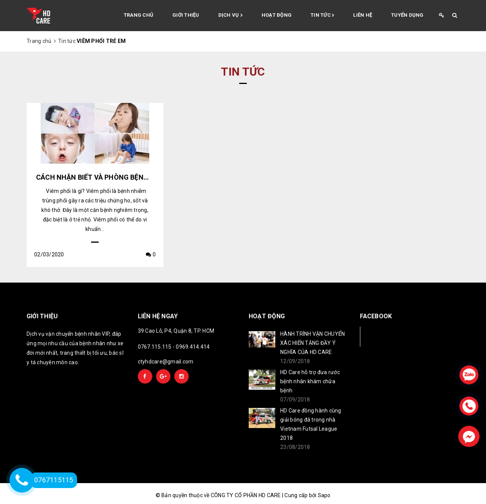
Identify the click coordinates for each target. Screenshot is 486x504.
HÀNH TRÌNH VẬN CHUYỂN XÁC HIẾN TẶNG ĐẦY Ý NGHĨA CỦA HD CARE (312, 343)
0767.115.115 (155, 347)
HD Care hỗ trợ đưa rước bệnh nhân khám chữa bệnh (310, 381)
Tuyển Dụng (407, 15)
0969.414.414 (193, 347)
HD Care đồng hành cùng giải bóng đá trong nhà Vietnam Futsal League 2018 (310, 424)
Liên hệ (362, 15)
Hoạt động (277, 15)
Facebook (385, 336)
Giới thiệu (185, 15)
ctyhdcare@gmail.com (166, 362)
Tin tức (322, 15)
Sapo (324, 495)
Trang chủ (138, 15)
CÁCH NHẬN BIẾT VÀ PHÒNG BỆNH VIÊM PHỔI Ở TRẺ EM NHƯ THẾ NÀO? (152, 177)
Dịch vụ (230, 15)
